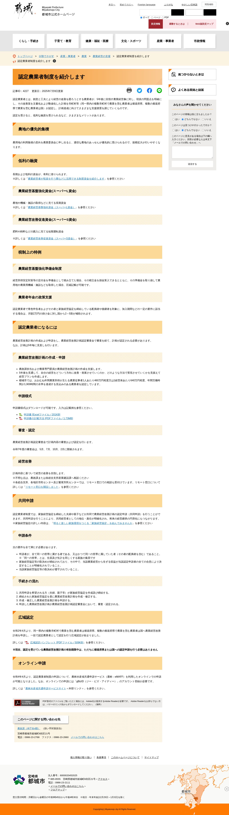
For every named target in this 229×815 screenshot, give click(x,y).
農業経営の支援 (102, 56)
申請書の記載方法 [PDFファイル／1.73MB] (48, 418)
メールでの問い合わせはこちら (87, 737)
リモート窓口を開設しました (42, 487)
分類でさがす (46, 56)
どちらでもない (192, 119)
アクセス (103, 779)
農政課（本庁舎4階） (28, 728)
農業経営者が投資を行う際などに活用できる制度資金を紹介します (66, 178)
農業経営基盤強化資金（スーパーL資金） (51, 207)
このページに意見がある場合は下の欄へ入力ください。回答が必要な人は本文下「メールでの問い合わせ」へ (192, 139)
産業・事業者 (165, 41)
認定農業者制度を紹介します (34, 61)
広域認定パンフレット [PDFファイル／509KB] (56, 642)
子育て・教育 (62, 41)
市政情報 (199, 41)
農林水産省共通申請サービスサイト (45, 688)
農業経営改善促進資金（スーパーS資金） (52, 238)
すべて (146, 17)
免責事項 (101, 757)
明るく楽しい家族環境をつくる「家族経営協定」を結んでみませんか (92, 523)
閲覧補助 (209, 4)
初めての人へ (126, 4)
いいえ (208, 119)
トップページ (25, 56)
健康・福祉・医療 (97, 41)
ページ (157, 17)
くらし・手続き (29, 41)
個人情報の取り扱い (81, 757)
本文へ (112, 4)
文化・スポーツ (131, 41)
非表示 (227, 23)
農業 (84, 56)
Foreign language (146, 4)
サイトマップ (151, 757)
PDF (166, 17)
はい (177, 119)
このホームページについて (125, 757)
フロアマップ (57, 789)
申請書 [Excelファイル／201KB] (42, 414)
